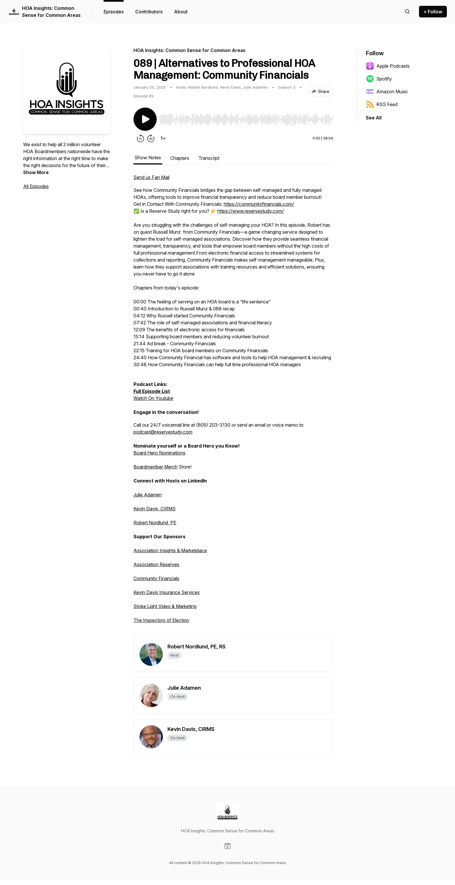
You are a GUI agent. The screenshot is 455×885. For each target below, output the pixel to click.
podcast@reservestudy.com (162, 432)
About (180, 12)
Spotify (379, 79)
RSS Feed (382, 104)
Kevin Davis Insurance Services (166, 592)
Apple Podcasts (388, 66)
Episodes (114, 12)
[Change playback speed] (163, 138)
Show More (36, 172)
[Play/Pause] (145, 119)
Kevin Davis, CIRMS (154, 509)
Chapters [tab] (179, 158)
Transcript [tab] (208, 158)
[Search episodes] (407, 11)
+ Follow (433, 12)
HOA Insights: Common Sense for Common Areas (51, 11)
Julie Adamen (147, 495)
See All (374, 118)
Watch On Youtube (153, 398)
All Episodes (36, 186)
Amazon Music (387, 91)
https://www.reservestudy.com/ (250, 211)
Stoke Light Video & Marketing (164, 606)
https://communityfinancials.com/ (259, 204)
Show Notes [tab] (148, 157)
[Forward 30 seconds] (151, 138)
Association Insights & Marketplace (170, 550)
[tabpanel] (233, 405)
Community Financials (156, 578)
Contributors (148, 12)
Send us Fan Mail (151, 177)
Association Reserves (156, 564)
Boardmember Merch (155, 467)
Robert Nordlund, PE (154, 522)
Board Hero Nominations (159, 453)
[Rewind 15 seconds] (140, 138)
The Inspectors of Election (161, 620)
